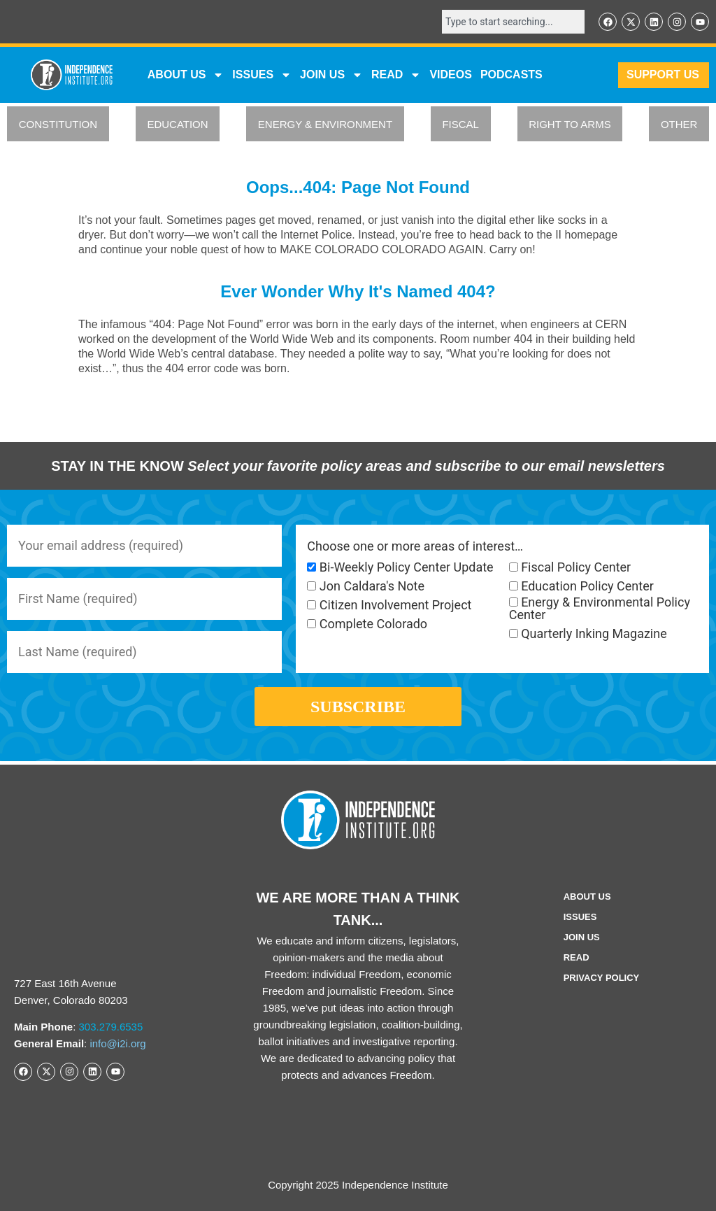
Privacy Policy (602, 977)
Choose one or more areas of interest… (415, 546)
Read (576, 957)
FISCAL (460, 124)
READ (396, 74)
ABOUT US (186, 74)
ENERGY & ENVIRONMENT (325, 124)
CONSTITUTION (58, 124)
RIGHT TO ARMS (570, 124)
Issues (262, 74)
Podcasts (511, 74)
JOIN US (331, 74)
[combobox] (513, 22)
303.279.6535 (111, 1027)
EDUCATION (177, 124)
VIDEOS (450, 74)
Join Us (582, 937)
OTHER (679, 124)
